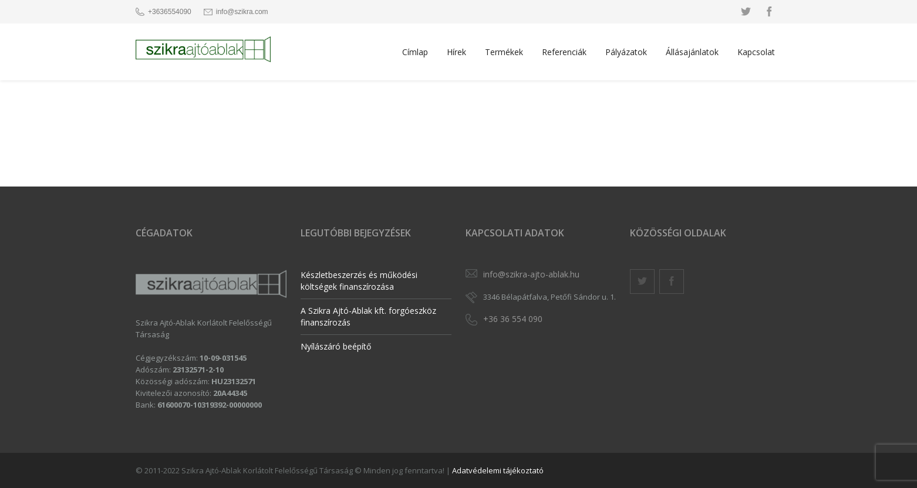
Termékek (504, 51)
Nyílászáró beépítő (336, 346)
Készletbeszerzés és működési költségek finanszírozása (359, 280)
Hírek (456, 51)
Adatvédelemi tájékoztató (498, 470)
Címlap (415, 51)
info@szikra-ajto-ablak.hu (531, 274)
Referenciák (564, 51)
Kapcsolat (756, 51)
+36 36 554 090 (512, 318)
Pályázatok (626, 51)
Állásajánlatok (692, 51)
